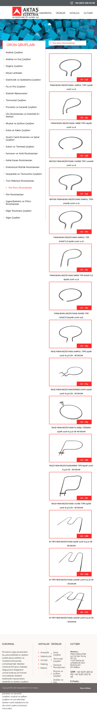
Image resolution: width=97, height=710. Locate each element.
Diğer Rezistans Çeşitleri (18, 211)
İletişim (44, 668)
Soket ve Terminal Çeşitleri (20, 146)
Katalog (44, 664)
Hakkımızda (44, 656)
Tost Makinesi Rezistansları (20, 181)
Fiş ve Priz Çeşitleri (15, 86)
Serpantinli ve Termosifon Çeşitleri (24, 174)
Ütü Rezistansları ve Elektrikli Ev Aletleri (22, 115)
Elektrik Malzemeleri (16, 93)
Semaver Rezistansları (59, 666)
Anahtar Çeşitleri (14, 52)
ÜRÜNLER (60, 13)
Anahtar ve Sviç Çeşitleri (18, 59)
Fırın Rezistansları (15, 194)
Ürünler (44, 660)
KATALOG (74, 13)
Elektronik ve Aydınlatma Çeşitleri (23, 79)
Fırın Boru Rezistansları (20, 187)
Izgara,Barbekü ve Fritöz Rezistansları (18, 202)
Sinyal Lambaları (14, 73)
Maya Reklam (85, 688)
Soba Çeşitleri (57, 653)
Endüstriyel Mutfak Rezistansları (22, 167)
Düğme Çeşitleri (14, 66)
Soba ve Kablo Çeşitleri (18, 130)
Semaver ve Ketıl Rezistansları (22, 153)
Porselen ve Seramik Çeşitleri (21, 107)
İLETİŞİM (88, 13)
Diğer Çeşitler (13, 217)
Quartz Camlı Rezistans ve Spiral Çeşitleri (22, 138)
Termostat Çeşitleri (16, 100)
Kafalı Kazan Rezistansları (19, 160)
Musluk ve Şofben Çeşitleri (20, 123)
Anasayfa (44, 652)
